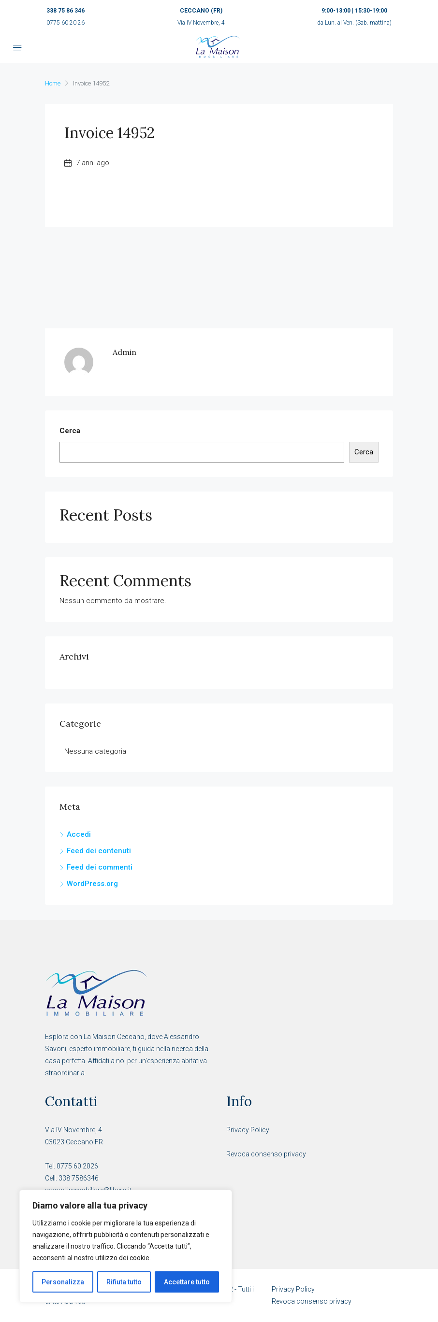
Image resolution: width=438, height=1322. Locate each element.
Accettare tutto (187, 1282)
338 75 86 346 (65, 10)
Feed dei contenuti (99, 850)
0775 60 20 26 (65, 22)
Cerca (69, 430)
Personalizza (63, 1282)
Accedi (79, 834)
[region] (125, 1246)
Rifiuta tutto (124, 1282)
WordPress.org (92, 883)
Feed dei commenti (99, 867)
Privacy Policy (247, 1130)
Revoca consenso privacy (266, 1154)
